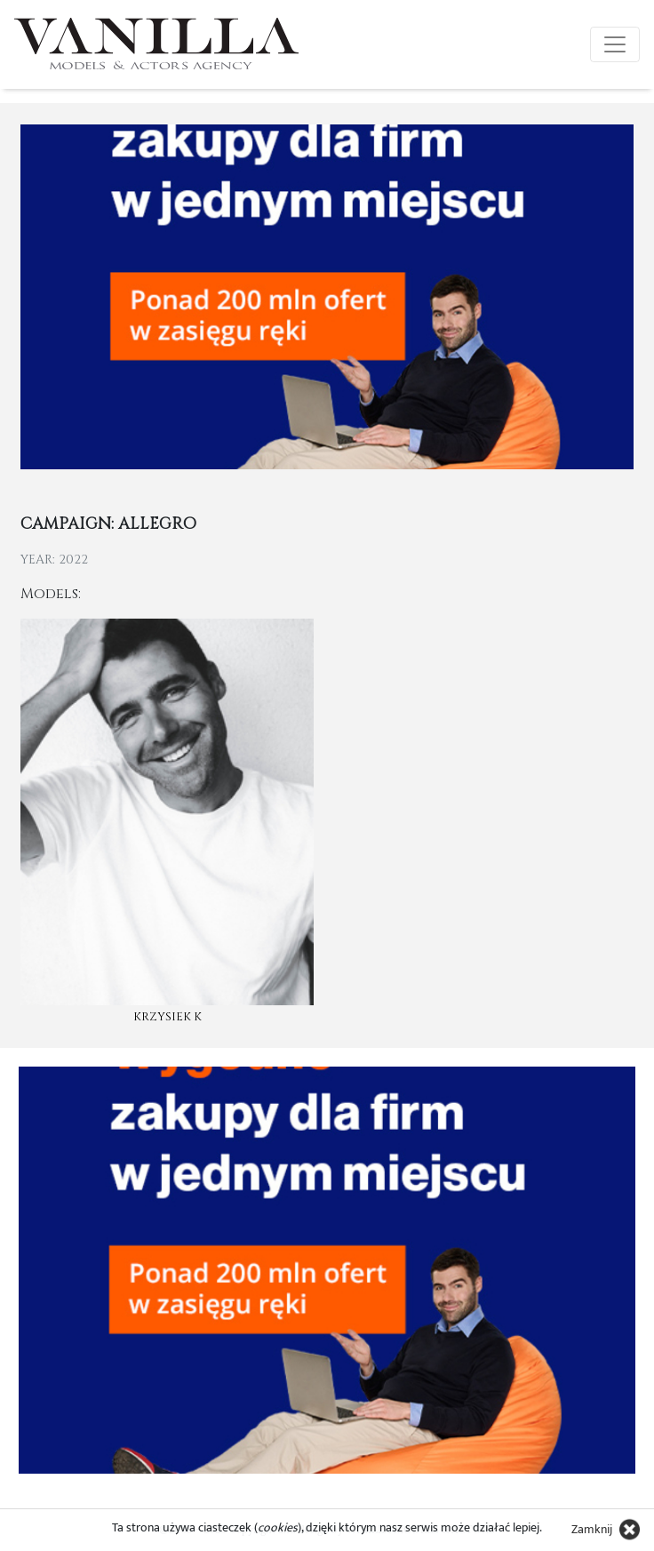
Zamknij (591, 1529)
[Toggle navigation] (615, 44)
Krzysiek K (167, 1017)
